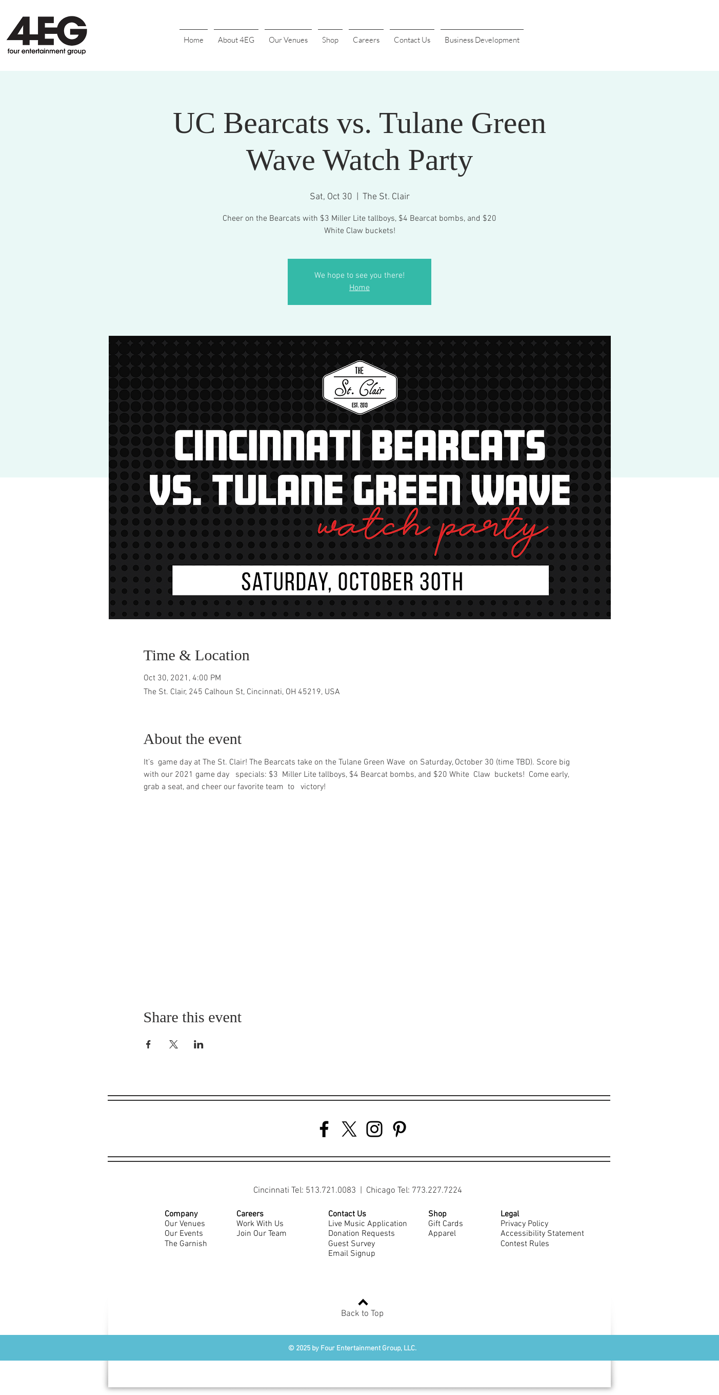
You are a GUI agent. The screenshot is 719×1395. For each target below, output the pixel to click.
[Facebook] (324, 1129)
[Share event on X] (173, 1044)
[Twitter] (349, 1129)
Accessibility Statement (542, 1234)
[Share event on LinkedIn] (199, 1044)
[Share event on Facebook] (148, 1044)
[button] (236, 35)
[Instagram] (374, 1129)
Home (359, 288)
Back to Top (362, 1314)
